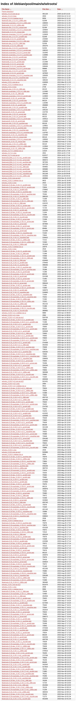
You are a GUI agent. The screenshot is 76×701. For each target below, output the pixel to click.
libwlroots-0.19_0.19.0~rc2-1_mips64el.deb (17, 441)
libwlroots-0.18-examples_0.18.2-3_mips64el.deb (19, 297)
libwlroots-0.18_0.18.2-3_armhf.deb (14, 276)
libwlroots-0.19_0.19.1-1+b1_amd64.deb (16, 667)
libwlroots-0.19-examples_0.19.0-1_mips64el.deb (19, 514)
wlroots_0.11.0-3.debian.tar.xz (12, 18)
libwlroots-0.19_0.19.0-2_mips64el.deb (15, 575)
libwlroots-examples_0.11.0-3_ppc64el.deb (17, 55)
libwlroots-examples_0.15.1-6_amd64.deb (16, 103)
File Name (5, 9)
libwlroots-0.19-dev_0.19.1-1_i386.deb (15, 591)
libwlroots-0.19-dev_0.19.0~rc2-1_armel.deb (17, 429)
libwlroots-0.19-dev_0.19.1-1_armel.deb (16, 612)
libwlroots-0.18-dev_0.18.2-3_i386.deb (15, 253)
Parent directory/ (7, 11)
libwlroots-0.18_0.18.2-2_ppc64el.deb (15, 196)
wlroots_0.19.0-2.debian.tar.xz (12, 520)
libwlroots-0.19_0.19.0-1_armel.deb (14, 500)
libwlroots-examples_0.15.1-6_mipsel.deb (16, 139)
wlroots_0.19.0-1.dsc (9, 450)
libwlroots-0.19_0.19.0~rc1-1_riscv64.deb (16, 379)
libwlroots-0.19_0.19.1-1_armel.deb (14, 616)
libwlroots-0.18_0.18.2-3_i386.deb (14, 260)
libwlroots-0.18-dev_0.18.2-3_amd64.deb (16, 251)
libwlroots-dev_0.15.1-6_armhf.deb (14, 116)
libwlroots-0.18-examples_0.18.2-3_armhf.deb (18, 274)
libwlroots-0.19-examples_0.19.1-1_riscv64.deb (18, 644)
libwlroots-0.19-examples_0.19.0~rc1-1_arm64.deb (20, 338)
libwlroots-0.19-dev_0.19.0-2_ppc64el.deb (16, 523)
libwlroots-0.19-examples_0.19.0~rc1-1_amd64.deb (20, 322)
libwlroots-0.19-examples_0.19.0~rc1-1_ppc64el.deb (20, 349)
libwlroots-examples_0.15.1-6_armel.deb (16, 110)
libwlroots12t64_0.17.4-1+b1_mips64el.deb (17, 173)
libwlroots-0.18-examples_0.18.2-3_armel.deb (18, 281)
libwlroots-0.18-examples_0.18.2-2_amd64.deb (18, 187)
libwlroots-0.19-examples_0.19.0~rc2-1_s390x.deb (19, 395)
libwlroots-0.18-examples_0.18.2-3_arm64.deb (18, 288)
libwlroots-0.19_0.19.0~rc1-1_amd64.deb (16, 324)
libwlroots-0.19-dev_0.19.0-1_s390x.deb (16, 459)
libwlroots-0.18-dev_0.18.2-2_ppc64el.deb (16, 192)
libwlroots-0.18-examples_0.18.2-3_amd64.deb (18, 256)
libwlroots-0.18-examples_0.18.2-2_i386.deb (17, 201)
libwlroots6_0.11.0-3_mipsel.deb (13, 32)
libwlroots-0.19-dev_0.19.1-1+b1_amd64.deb (17, 669)
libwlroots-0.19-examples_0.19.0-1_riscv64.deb (18, 507)
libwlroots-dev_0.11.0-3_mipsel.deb (14, 27)
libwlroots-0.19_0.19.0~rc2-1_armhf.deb (16, 427)
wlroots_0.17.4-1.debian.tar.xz (12, 151)
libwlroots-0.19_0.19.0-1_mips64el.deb (15, 516)
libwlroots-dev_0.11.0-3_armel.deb (14, 59)
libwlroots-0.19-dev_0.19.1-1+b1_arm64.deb (17, 653)
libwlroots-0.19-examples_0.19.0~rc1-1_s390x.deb (19, 370)
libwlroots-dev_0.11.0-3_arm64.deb (14, 57)
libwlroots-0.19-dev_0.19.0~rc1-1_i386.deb (17, 333)
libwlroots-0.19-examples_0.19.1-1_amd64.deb (18, 600)
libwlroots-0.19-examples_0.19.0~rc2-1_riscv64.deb (20, 447)
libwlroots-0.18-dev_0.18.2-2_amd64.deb (16, 185)
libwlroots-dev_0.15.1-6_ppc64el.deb (15, 123)
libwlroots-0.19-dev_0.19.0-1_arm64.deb (16, 477)
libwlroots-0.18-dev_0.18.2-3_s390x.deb (16, 299)
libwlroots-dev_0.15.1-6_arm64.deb (14, 100)
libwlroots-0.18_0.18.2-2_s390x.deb (14, 244)
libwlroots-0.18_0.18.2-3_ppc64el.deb (15, 265)
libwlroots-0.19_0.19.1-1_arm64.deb (14, 628)
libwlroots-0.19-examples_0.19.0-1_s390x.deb (18, 463)
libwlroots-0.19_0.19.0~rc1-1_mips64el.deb (17, 358)
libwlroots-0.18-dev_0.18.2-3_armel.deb (16, 279)
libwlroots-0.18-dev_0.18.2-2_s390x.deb (16, 240)
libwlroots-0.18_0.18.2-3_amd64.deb (15, 263)
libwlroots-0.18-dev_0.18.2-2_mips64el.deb (17, 233)
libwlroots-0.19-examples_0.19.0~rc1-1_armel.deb (19, 363)
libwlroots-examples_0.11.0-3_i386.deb (15, 41)
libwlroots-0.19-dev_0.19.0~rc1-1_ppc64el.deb (18, 347)
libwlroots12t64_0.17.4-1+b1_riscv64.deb (16, 171)
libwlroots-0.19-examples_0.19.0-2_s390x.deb (18, 580)
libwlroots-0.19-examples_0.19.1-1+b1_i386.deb (19, 683)
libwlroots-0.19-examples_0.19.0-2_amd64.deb (18, 539)
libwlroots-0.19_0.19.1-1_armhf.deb (14, 637)
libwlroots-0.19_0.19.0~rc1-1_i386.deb (15, 345)
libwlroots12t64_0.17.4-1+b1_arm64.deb (16, 164)
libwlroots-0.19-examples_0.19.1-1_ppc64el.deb (19, 626)
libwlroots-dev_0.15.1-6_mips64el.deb (15, 130)
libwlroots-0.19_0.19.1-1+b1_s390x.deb (16, 692)
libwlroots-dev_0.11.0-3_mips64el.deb (15, 78)
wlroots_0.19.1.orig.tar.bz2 (11, 584)
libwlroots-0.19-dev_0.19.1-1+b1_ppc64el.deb (18, 674)
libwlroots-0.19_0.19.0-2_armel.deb (14, 562)
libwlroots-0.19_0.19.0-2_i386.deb (14, 534)
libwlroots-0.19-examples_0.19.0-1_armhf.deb (18, 486)
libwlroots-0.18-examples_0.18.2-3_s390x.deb (18, 301)
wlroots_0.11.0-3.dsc (9, 16)
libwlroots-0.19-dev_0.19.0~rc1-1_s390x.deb (17, 368)
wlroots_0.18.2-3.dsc (9, 249)
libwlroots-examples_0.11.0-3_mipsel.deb (16, 30)
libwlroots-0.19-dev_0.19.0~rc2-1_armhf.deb (17, 422)
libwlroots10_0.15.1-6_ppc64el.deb (14, 128)
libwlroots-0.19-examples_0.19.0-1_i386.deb (17, 498)
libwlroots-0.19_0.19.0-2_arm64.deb (14, 548)
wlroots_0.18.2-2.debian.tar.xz (12, 180)
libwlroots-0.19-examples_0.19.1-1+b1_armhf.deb (19, 662)
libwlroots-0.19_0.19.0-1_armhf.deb (14, 489)
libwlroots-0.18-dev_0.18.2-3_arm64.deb (16, 285)
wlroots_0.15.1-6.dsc (9, 87)
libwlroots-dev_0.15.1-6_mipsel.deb (14, 137)
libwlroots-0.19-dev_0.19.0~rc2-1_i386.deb (17, 388)
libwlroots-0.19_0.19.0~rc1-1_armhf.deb (16, 331)
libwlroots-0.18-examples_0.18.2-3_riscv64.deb (18, 308)
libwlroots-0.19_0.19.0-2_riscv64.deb (15, 568)
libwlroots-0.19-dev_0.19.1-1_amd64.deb (16, 598)
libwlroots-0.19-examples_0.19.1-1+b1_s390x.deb (19, 689)
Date (59, 9)
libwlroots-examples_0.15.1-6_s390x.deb (16, 146)
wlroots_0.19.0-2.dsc (9, 518)
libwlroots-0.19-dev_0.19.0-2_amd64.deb (16, 537)
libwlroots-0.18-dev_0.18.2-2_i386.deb (15, 199)
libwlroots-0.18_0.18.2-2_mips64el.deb (15, 237)
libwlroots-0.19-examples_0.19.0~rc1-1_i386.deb (19, 340)
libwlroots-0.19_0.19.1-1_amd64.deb (15, 603)
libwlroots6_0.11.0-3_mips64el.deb (14, 80)
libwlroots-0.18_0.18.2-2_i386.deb (14, 203)
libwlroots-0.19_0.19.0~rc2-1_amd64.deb (16, 413)
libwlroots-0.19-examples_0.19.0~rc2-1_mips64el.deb (20, 436)
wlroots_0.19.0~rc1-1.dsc (11, 315)
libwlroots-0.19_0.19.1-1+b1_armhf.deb (15, 664)
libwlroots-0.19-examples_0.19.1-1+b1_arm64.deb (19, 658)
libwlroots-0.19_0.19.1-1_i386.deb (14, 596)
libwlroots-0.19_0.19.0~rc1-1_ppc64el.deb (16, 352)
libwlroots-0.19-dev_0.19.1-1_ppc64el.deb (16, 621)
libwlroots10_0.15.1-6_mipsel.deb (13, 141)
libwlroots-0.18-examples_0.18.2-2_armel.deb (18, 221)
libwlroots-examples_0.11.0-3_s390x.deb (16, 23)
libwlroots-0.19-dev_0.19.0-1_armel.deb (16, 493)
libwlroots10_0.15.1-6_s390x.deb (13, 148)
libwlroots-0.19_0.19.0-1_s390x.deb (14, 468)
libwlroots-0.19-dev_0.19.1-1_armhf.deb (16, 632)
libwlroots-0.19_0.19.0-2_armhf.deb (14, 555)
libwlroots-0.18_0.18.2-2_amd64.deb (15, 189)
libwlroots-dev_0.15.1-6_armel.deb (14, 114)
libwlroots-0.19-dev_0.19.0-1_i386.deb (15, 495)
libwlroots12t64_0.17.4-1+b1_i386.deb (15, 167)
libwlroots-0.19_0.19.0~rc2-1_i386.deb (15, 397)
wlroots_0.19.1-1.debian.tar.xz (12, 589)
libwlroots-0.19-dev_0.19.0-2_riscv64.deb (16, 564)
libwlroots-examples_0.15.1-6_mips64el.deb (17, 132)
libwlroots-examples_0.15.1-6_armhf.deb (16, 119)
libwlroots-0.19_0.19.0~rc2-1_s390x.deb (16, 400)
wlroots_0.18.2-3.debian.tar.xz (12, 247)
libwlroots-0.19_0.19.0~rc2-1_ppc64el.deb (16, 416)
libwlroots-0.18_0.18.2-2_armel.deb (14, 224)
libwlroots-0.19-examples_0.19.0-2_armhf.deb (18, 552)
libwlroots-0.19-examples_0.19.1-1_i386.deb (17, 594)
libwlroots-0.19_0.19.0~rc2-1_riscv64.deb (16, 445)
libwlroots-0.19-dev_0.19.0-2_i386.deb (15, 530)
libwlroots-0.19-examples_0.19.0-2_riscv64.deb (18, 566)
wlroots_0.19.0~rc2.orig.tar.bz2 (13, 381)
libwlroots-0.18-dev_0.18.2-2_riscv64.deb (16, 212)
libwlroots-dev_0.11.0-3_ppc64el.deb (15, 48)
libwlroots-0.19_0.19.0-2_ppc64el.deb (15, 527)
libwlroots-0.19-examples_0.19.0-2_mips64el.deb (19, 573)
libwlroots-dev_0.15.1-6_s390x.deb (14, 144)
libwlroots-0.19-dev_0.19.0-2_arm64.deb (16, 543)
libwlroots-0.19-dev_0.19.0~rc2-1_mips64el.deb (18, 431)
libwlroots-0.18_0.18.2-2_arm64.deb (14, 210)
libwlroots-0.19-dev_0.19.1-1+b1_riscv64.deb (18, 694)
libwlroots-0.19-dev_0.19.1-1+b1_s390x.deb (17, 687)
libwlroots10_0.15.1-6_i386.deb (13, 94)
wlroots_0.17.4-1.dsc (9, 153)
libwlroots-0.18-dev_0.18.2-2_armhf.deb (16, 226)
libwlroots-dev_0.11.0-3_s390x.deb (14, 20)
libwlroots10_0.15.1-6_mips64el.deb (14, 135)
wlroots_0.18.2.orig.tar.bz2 (11, 178)
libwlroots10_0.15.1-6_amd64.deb (14, 105)
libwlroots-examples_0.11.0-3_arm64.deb (16, 50)
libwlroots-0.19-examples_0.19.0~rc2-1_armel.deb (19, 434)
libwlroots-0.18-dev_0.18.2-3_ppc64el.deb (16, 267)
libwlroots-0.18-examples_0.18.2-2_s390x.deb (18, 242)
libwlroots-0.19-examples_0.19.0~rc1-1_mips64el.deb (20, 356)
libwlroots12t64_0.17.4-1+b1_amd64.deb (16, 158)
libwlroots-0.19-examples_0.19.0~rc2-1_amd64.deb (20, 411)
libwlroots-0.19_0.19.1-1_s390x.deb (14, 651)
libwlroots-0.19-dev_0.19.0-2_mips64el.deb (17, 571)
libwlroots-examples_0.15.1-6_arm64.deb (16, 96)
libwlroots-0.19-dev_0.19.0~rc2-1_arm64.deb (17, 402)
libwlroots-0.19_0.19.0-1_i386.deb (14, 502)
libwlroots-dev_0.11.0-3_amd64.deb (14, 37)
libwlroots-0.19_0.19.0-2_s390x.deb (14, 582)
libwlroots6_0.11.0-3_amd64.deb (13, 39)
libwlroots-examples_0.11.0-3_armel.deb (16, 52)
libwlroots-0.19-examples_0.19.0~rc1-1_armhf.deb (19, 329)
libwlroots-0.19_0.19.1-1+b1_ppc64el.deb (16, 678)
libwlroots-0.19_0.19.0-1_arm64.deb (14, 482)
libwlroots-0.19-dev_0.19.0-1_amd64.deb (16, 475)
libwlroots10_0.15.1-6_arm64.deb (13, 98)
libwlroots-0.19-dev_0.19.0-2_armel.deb (16, 557)
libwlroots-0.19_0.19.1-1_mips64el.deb (15, 610)
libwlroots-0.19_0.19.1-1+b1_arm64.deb (16, 655)
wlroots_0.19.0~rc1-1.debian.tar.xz (14, 313)
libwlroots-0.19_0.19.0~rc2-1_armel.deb (16, 438)
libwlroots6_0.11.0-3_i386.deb (12, 46)
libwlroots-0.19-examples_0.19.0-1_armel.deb (18, 491)
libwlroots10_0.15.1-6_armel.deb (13, 112)
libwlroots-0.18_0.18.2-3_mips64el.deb (15, 292)
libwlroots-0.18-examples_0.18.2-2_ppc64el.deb (19, 194)
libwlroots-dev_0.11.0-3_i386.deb (13, 43)
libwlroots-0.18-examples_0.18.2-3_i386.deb (17, 258)
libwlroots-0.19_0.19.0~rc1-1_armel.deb (16, 365)
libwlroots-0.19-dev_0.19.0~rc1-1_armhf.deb (17, 327)
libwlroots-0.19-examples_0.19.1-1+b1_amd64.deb (20, 671)
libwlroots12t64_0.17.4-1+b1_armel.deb (16, 160)
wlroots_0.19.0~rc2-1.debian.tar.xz (14, 386)
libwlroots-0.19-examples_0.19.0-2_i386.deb (17, 532)
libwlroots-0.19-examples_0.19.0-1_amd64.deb (18, 470)
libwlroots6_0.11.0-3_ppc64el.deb (14, 66)
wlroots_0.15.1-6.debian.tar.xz (12, 84)
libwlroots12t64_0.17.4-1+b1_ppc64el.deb (16, 162)
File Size (45, 9)
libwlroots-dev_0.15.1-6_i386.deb (13, 89)
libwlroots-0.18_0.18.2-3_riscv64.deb (15, 310)
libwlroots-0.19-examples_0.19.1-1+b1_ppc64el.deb (20, 676)
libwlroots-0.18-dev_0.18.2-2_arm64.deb (16, 205)
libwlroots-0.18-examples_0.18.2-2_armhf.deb (18, 228)
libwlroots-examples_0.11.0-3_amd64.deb (16, 34)
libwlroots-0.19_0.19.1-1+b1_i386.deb (15, 685)
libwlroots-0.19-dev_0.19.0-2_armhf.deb (16, 550)
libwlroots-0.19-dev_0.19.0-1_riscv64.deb (16, 505)
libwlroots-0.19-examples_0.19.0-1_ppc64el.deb (19, 461)
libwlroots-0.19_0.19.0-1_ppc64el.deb (15, 466)
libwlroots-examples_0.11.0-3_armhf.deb (16, 68)
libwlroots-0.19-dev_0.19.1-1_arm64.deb (16, 619)
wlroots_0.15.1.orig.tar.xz (10, 82)
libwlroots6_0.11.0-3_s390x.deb (13, 25)
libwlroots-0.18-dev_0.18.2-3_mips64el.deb (17, 295)
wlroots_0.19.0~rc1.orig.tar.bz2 (13, 317)
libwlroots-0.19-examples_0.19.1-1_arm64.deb (18, 623)
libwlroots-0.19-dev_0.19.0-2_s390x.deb (16, 578)
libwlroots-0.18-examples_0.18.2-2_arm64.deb (18, 208)
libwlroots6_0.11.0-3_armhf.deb (13, 73)
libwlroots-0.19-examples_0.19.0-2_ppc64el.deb (19, 525)
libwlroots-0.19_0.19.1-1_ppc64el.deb (15, 630)
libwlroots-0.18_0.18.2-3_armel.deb (14, 283)
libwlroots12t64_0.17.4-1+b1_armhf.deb (16, 169)
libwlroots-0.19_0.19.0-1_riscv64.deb (15, 509)
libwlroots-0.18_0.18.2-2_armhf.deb (14, 231)
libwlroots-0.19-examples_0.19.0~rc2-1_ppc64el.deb (20, 420)
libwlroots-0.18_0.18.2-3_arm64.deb (14, 290)
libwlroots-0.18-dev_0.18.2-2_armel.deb (16, 219)
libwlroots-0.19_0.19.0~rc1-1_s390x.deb (16, 372)
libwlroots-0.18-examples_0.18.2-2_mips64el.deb (19, 235)
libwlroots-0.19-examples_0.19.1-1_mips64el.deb (19, 607)
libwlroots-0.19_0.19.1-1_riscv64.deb (15, 639)
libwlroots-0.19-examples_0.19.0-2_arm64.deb (18, 546)
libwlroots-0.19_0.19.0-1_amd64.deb (15, 479)
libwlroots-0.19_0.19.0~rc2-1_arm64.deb (16, 406)
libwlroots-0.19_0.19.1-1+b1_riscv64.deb (16, 699)
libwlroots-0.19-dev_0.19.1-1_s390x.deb (16, 646)
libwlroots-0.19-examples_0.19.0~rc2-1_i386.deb (19, 393)
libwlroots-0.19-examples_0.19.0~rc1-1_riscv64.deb (20, 377)
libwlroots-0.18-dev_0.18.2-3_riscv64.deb (16, 306)
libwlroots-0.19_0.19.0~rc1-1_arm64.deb (16, 342)
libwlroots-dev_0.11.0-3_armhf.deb (14, 71)
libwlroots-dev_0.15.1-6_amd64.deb (14, 107)
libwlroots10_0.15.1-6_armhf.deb (13, 121)
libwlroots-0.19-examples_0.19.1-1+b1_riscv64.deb (20, 696)
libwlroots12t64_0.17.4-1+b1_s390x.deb (16, 176)
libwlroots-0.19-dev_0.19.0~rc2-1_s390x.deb (17, 390)
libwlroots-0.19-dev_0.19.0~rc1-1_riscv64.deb (18, 374)
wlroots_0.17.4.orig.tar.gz (11, 155)
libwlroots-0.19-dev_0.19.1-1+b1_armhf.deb (17, 660)
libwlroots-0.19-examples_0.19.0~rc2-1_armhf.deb (19, 425)
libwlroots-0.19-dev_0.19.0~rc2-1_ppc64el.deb (18, 418)
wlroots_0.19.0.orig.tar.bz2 (11, 452)
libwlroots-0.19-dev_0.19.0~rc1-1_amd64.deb (18, 320)
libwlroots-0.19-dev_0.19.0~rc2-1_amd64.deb (18, 409)
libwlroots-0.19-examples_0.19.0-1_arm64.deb (18, 473)
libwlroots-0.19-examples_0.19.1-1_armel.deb (18, 614)
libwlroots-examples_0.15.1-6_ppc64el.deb (17, 126)
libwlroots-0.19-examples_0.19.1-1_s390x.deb (18, 648)
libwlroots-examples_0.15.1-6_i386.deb (15, 91)
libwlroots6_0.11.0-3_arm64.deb (13, 62)
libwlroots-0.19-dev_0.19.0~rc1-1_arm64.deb (17, 336)
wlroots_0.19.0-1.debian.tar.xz (12, 454)
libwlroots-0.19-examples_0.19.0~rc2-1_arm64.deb (20, 404)
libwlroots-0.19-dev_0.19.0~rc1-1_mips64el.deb (18, 354)
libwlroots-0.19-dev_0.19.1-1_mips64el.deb (17, 605)
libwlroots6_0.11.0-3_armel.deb (13, 64)
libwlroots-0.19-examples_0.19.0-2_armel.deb (18, 559)
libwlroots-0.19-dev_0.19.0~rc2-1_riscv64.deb (18, 443)
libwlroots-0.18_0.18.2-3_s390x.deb (14, 304)
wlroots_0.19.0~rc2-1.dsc (11, 384)
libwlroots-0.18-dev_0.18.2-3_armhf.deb (16, 272)
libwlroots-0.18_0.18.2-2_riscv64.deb (15, 217)
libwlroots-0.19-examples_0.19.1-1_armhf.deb (18, 635)
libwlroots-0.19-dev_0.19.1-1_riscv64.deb (16, 642)
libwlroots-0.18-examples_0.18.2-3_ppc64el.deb (19, 269)
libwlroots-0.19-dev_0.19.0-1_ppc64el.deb (16, 457)
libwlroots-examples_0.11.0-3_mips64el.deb (17, 75)
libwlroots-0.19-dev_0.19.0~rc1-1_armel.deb (17, 361)
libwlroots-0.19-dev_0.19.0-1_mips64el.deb (17, 511)
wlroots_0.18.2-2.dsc (9, 183)
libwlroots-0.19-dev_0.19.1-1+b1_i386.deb (16, 680)
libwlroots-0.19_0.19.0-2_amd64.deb (15, 541)
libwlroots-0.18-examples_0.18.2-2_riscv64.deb (18, 215)
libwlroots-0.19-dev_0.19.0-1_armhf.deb (16, 484)
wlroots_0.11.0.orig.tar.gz (11, 14)
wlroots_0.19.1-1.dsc (9, 587)
